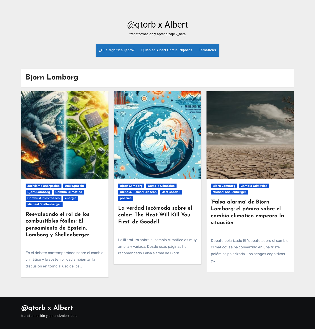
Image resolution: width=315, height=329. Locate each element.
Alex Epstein (74, 186)
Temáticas (207, 50)
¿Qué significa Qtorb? (117, 50)
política (125, 198)
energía (70, 198)
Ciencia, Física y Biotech (138, 192)
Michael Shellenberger (44, 204)
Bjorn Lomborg (38, 192)
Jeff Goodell (171, 192)
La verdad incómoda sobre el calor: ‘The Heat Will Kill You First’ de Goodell (155, 215)
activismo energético (43, 186)
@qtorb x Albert (157, 24)
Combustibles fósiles (43, 198)
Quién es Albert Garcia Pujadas (166, 50)
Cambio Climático (68, 192)
